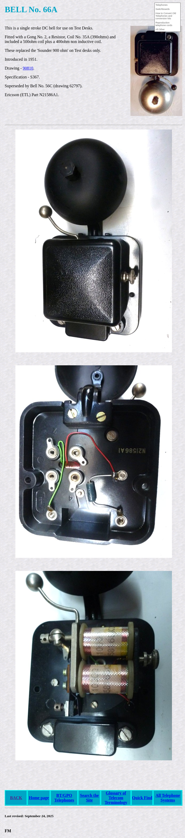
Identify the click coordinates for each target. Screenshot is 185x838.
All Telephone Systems (168, 797)
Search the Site (89, 797)
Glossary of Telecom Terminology (116, 798)
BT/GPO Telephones (64, 797)
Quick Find (142, 798)
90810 (28, 68)
